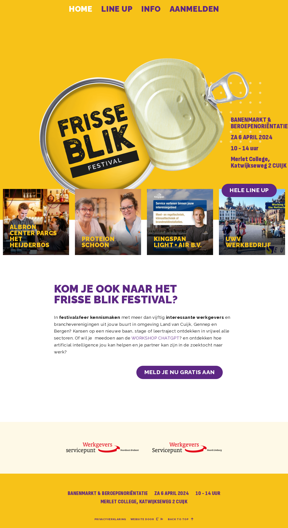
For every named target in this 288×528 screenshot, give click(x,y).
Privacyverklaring (110, 519)
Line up (116, 8)
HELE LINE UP (249, 190)
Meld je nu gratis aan (179, 372)
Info (150, 8)
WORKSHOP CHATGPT (155, 337)
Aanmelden (194, 8)
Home (80, 8)
